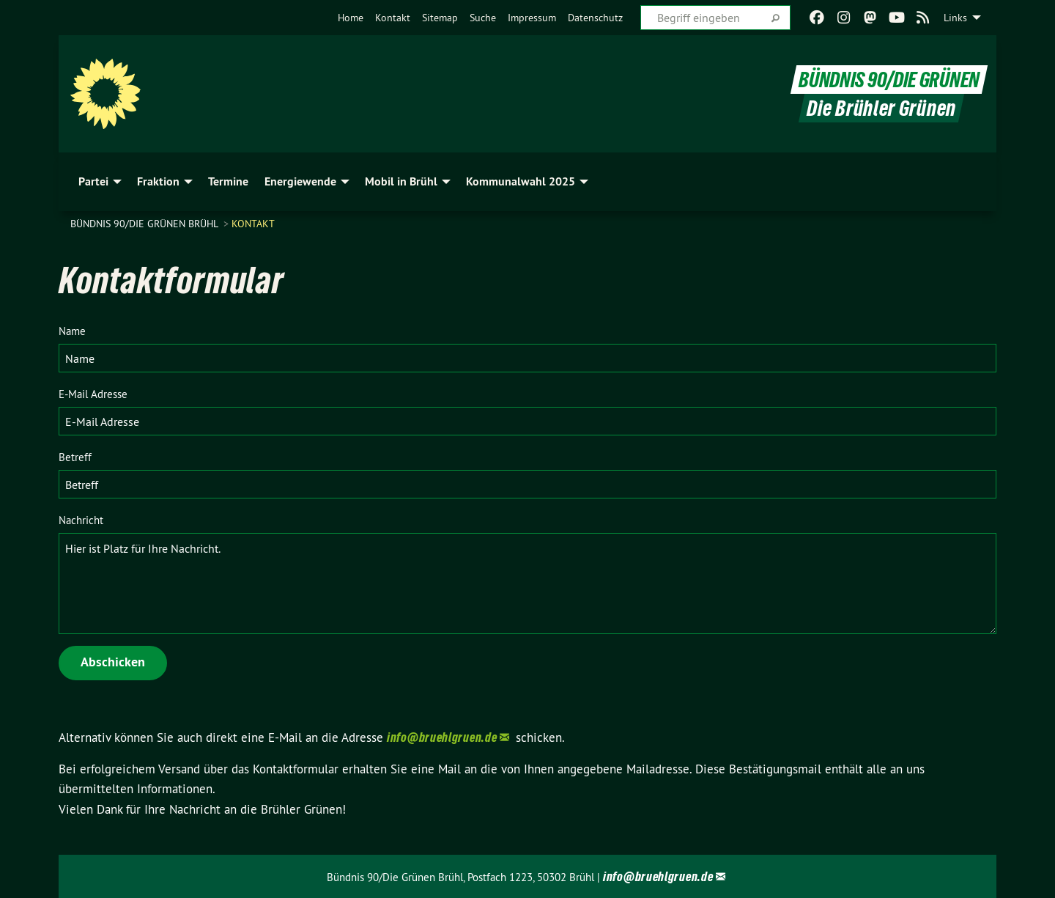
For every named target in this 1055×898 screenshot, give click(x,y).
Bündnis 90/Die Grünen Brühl (145, 223)
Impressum (532, 17)
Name (72, 331)
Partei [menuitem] (93, 181)
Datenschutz (595, 17)
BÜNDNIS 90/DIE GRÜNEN (889, 79)
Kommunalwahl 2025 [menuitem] (520, 181)
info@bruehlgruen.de (442, 737)
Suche (483, 17)
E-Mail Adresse (93, 394)
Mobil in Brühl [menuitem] (401, 181)
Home (350, 17)
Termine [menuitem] (228, 181)
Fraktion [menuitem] (158, 181)
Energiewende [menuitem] (300, 181)
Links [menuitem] (955, 17)
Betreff (75, 457)
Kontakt (392, 17)
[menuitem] (350, 17)
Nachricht (81, 520)
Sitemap (440, 17)
